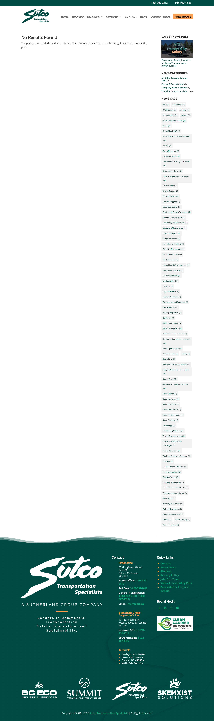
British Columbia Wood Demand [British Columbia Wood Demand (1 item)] (176, 138)
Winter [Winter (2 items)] (167, 520)
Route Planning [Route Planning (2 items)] (170, 354)
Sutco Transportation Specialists (108, 713)
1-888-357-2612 (159, 2)
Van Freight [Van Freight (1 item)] (169, 498)
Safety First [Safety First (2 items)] (169, 359)
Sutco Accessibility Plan (176, 583)
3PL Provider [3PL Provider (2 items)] (169, 110)
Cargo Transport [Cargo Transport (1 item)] (171, 156)
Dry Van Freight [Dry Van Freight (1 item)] (171, 196)
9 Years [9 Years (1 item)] (184, 110)
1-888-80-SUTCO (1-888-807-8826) (132, 597)
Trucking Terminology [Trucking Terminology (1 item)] (173, 483)
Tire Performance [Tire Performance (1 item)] (171, 451)
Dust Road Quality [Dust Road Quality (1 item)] (171, 207)
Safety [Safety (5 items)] (186, 354)
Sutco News (168, 567)
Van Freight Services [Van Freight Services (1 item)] (173, 504)
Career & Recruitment (172, 84)
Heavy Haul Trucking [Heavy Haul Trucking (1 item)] (173, 270)
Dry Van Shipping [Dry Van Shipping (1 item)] (171, 202)
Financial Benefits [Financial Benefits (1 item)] (171, 233)
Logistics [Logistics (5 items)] (168, 286)
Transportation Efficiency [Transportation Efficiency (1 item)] (174, 467)
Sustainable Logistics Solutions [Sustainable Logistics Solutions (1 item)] (175, 386)
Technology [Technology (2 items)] (169, 426)
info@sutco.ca (183, 2)
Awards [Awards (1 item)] (185, 115)
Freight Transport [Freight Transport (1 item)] (171, 239)
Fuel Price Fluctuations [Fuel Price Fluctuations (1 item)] (173, 249)
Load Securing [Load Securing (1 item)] (170, 281)
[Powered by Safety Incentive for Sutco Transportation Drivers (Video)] (177, 49)
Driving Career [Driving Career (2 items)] (170, 191)
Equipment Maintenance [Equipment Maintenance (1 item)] (174, 228)
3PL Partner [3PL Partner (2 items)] (178, 105)
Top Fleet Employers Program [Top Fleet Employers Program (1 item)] (176, 456)
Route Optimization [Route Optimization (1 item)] (172, 349)
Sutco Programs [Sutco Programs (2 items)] (171, 404)
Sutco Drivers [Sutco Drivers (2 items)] (170, 394)
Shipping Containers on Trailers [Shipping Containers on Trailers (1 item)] (176, 372)
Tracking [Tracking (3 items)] (168, 461)
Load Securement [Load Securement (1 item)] (171, 276)
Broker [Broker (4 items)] (167, 146)
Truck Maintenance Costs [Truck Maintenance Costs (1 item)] (175, 493)
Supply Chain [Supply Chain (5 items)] (169, 379)
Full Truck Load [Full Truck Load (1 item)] (170, 260)
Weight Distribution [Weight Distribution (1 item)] (172, 509)
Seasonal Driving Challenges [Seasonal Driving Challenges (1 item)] (176, 364)
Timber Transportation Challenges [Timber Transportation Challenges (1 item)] (172, 443)
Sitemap (165, 571)
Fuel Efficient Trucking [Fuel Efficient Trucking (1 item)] (173, 244)
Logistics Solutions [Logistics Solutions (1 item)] (172, 297)
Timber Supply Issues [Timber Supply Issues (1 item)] (173, 431)
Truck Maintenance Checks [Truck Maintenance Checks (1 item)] (175, 488)
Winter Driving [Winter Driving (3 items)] (182, 520)
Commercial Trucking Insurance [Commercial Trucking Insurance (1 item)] (176, 164)
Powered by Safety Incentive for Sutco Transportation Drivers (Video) (176, 63)
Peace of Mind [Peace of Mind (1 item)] (170, 307)
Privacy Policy (169, 575)
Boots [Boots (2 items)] (166, 126)
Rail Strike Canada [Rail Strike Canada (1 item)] (172, 323)
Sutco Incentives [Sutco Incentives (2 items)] (171, 399)
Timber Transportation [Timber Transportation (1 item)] (174, 436)
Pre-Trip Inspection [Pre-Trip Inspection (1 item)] (172, 313)
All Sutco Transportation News (174, 79)
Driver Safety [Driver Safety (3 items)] (170, 186)
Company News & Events (174, 87)
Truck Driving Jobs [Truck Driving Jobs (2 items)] (172, 472)
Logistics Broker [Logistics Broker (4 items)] (171, 292)
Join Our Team (170, 579)
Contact (165, 563)
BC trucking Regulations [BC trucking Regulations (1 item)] (174, 121)
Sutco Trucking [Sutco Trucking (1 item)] (170, 420)
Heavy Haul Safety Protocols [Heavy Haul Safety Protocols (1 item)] (176, 265)
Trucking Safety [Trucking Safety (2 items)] (171, 477)
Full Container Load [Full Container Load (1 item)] (172, 254)
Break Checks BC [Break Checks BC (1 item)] (171, 131)
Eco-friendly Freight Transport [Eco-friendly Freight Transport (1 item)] (177, 212)
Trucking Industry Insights (174, 91)
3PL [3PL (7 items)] (166, 105)
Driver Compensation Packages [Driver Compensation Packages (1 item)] (176, 178)
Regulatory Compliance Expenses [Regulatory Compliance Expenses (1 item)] (176, 341)
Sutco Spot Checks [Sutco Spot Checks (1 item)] (172, 410)
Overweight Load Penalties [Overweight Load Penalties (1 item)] (175, 302)
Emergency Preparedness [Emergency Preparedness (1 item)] (175, 223)
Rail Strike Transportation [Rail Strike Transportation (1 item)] (175, 334)
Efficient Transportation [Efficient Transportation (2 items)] (174, 217)
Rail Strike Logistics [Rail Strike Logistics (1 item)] (172, 329)
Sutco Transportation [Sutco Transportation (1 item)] (173, 415)
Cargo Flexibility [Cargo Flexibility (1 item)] (171, 151)
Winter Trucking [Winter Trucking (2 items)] (171, 525)
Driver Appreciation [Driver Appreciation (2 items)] (172, 171)
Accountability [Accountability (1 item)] (170, 115)
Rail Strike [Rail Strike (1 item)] (168, 318)
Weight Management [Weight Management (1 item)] (173, 514)
